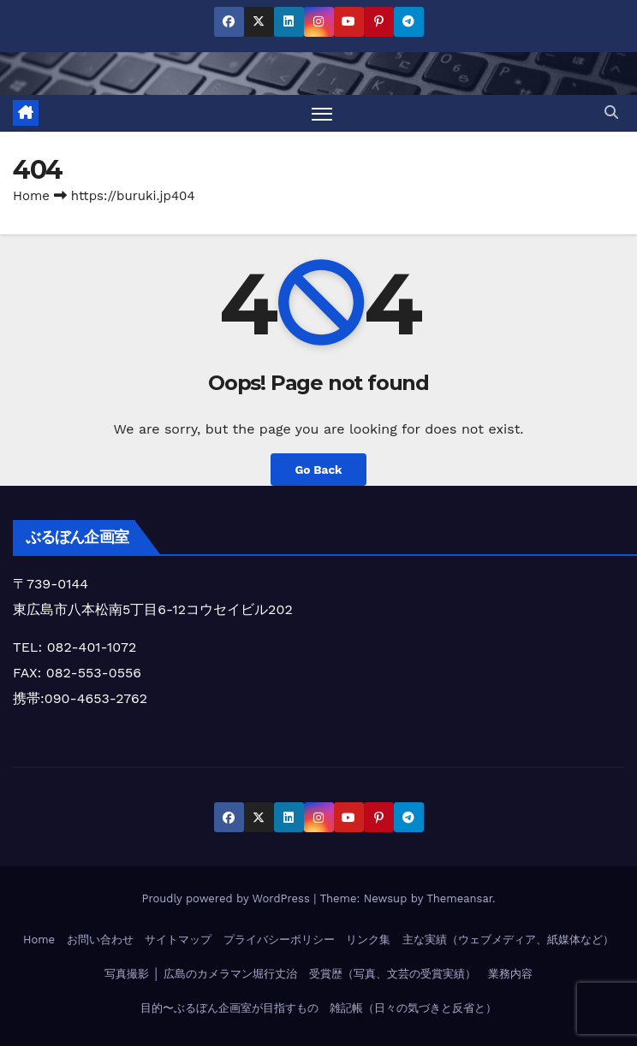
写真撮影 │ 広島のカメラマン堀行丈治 (200, 973)
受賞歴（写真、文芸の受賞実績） (392, 973)
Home (31, 196)
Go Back (318, 469)
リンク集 (368, 939)
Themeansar (459, 898)
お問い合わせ (100, 939)
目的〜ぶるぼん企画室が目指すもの (229, 1008)
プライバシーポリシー (279, 939)
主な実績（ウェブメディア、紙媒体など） (508, 939)
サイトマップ (178, 939)
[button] (611, 112)
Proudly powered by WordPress (227, 898)
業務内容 (510, 973)
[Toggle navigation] (322, 113)
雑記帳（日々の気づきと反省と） (413, 1008)
